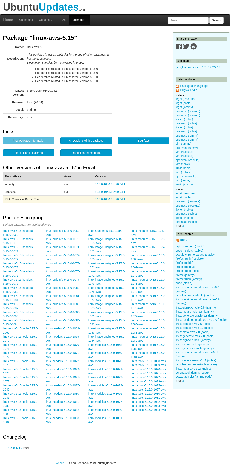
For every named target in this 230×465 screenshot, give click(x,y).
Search (216, 20)
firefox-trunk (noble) (188, 270)
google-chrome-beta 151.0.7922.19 (198, 67)
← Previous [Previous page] (10, 447)
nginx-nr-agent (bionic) (190, 246)
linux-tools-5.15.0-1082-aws (148, 401)
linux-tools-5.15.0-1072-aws (148, 377)
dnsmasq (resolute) (188, 111)
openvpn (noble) (186, 176)
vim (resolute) (184, 151)
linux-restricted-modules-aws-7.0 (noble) (201, 319)
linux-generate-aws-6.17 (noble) (196, 360)
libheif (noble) (184, 119)
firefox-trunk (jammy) (189, 279)
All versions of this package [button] (86, 140)
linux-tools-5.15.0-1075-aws (148, 385)
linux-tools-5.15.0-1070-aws (148, 369)
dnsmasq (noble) (186, 123)
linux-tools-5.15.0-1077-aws (148, 389)
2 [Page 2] (22, 447)
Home (8, 20)
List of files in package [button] (29, 152)
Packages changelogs (194, 86)
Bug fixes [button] (144, 140)
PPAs (62, 19)
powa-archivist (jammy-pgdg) (194, 376)
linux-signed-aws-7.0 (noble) (194, 323)
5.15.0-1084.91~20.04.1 (110, 184)
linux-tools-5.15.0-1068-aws (148, 361)
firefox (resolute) (186, 266)
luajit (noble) (183, 168)
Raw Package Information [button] (28, 140)
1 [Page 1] (19, 447)
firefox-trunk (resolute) (190, 258)
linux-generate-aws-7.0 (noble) (195, 336)
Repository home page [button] (86, 152)
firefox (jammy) (185, 275)
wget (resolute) (185, 99)
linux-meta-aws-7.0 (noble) (193, 332)
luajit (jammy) (184, 184)
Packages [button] (79, 19)
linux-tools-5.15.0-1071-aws (148, 373)
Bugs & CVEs (188, 90)
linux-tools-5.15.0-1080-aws (148, 393)
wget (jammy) (184, 107)
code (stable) (184, 283)
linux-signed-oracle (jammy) (193, 340)
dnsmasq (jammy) (187, 135)
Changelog (26, 19)
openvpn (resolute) (188, 160)
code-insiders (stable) (189, 250)
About (60, 463)
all (183, 226)
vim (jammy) (183, 143)
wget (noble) (184, 103)
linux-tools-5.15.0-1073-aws (148, 381)
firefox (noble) (184, 262)
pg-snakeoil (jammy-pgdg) (192, 372)
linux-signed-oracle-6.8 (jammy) (196, 307)
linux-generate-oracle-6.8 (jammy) (197, 315)
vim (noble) (183, 164)
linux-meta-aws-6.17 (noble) (193, 368)
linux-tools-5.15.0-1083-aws (148, 405)
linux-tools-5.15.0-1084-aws (148, 409)
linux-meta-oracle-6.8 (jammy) (195, 311)
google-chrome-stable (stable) (195, 295)
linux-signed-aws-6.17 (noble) (194, 327)
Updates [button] (46, 19)
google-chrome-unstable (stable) (196, 364)
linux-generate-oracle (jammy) (195, 348)
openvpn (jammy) (187, 147)
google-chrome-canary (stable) (195, 254)
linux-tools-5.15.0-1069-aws (148, 365)
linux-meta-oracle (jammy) (192, 344)
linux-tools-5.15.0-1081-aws (148, 397)
